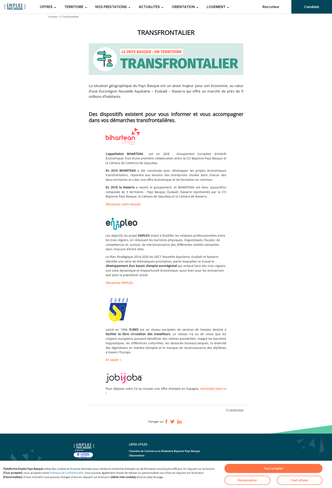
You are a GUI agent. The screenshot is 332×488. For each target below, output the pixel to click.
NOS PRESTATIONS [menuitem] (111, 7)
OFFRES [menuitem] (46, 7)
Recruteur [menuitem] (271, 7)
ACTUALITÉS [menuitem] (150, 7)
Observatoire (136, 455)
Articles (52, 16)
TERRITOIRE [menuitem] (74, 7)
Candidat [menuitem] (311, 7)
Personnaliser (247, 480)
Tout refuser (299, 480)
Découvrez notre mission (123, 204)
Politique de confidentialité (66, 473)
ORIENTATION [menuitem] (184, 7)
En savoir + (113, 360)
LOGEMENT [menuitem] (216, 7)
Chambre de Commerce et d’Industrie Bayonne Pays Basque (164, 451)
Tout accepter (273, 468)
